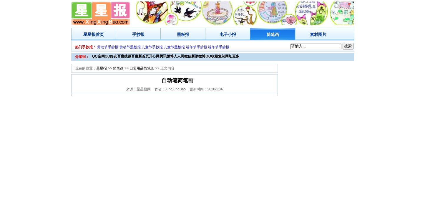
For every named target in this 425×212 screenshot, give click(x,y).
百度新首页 (140, 56)
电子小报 (228, 34)
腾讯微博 (167, 56)
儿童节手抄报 (152, 47)
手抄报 (138, 34)
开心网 (154, 56)
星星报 (89, 34)
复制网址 (225, 56)
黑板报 (183, 34)
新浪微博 (198, 56)
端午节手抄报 (196, 47)
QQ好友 (111, 56)
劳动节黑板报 (130, 47)
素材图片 (318, 34)
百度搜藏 (124, 56)
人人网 (179, 56)
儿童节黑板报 (174, 47)
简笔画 (273, 34)
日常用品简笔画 (142, 68)
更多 (235, 56)
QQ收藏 (211, 56)
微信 (187, 56)
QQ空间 (98, 56)
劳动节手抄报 (107, 47)
